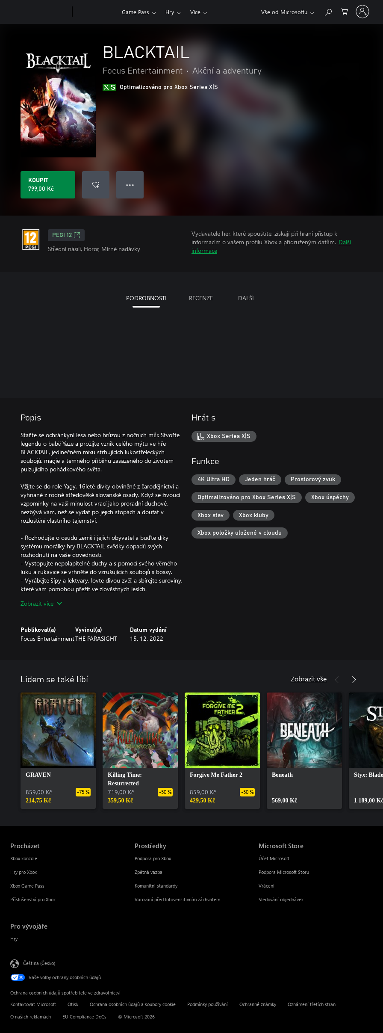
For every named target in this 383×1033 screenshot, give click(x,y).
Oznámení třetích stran (312, 1004)
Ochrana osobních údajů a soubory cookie (133, 1004)
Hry (169, 11)
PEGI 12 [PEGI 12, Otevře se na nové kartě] (66, 235)
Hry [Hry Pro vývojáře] (14, 938)
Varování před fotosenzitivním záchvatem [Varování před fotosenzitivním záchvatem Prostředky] (177, 899)
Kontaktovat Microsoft (33, 1004)
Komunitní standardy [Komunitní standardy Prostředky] (156, 885)
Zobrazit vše (309, 678)
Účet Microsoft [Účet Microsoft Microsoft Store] (274, 858)
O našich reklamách (30, 1016)
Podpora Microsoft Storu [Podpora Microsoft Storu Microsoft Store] (284, 872)
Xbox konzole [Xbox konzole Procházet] (23, 858)
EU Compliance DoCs (84, 1016)
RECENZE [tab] (201, 298)
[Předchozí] (336, 680)
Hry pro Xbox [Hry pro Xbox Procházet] (23, 872)
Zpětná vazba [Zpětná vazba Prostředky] (148, 872)
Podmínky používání (207, 1004)
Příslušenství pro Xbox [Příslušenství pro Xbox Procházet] (33, 899)
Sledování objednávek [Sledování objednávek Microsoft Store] (281, 899)
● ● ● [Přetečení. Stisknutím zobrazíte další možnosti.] (130, 184)
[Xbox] (96, 12)
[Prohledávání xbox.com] (328, 11)
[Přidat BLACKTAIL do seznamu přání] (95, 184)
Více (195, 11)
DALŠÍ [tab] (246, 298)
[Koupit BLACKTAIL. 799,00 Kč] (48, 184)
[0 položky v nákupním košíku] (344, 11)
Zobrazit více (41, 603)
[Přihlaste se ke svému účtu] (362, 11)
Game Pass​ (135, 11)
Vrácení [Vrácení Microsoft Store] (266, 885)
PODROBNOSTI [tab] (146, 298)
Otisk (73, 1004)
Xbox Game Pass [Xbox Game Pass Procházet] (27, 885)
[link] (58, 751)
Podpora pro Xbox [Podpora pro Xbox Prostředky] (153, 858)
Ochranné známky (257, 1004)
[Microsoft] (39, 12)
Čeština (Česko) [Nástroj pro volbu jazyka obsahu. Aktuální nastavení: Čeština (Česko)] (39, 963)
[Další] (353, 680)
